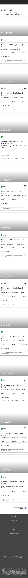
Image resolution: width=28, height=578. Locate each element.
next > (25, 508)
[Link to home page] (1, 2)
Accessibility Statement (12, 557)
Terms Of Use (8, 556)
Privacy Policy (18, 556)
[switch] (25, 39)
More (26, 2)
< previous (17, 508)
